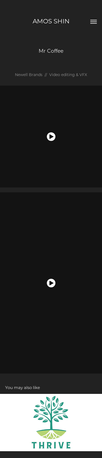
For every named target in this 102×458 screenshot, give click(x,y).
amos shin (51, 21)
